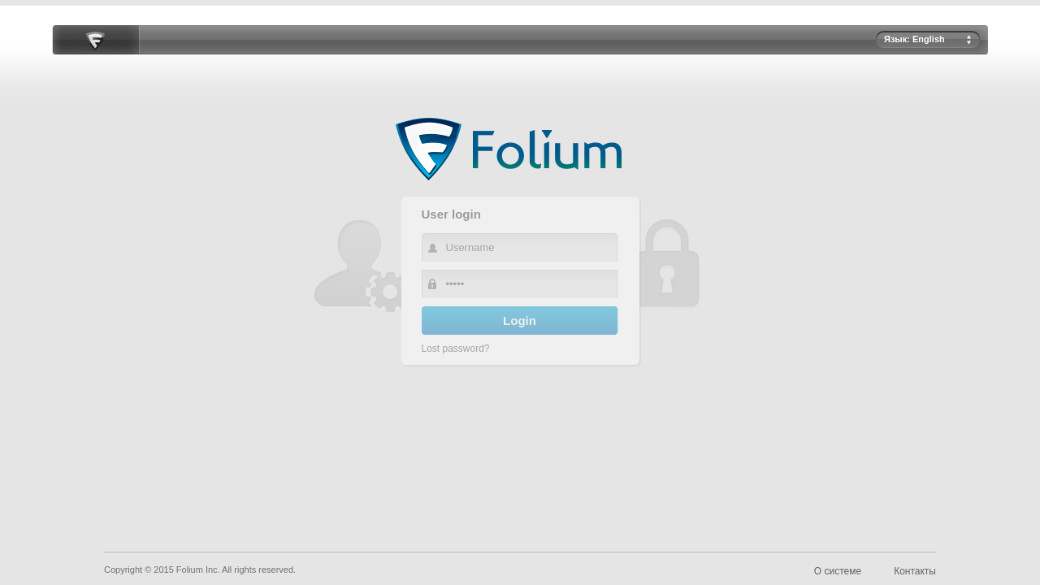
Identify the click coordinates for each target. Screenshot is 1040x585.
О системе (837, 571)
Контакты (915, 571)
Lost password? (456, 348)
